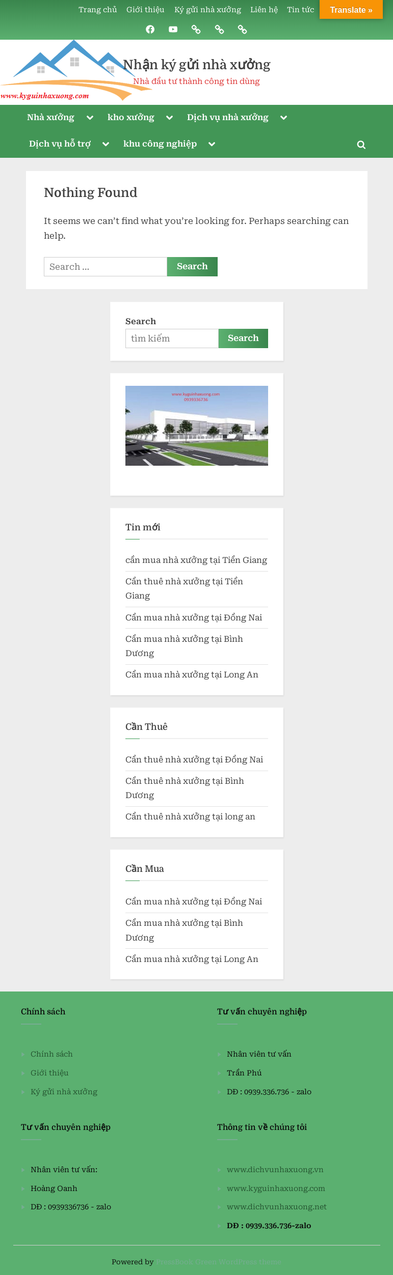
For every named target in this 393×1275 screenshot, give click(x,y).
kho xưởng (131, 117)
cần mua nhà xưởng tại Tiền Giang (196, 560)
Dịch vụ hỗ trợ (60, 144)
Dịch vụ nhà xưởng (228, 117)
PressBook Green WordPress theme (218, 1262)
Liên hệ (264, 10)
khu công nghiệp (160, 144)
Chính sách (52, 1054)
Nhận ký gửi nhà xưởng (197, 65)
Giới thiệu (145, 10)
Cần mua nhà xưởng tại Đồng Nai (193, 617)
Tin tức (300, 10)
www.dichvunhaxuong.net (277, 1207)
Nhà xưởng (50, 117)
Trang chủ (97, 10)
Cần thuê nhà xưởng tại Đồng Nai (194, 759)
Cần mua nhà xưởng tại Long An (191, 674)
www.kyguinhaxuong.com (276, 1188)
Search (140, 321)
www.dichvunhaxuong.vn (275, 1170)
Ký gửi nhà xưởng (207, 10)
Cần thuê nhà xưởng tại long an (190, 817)
